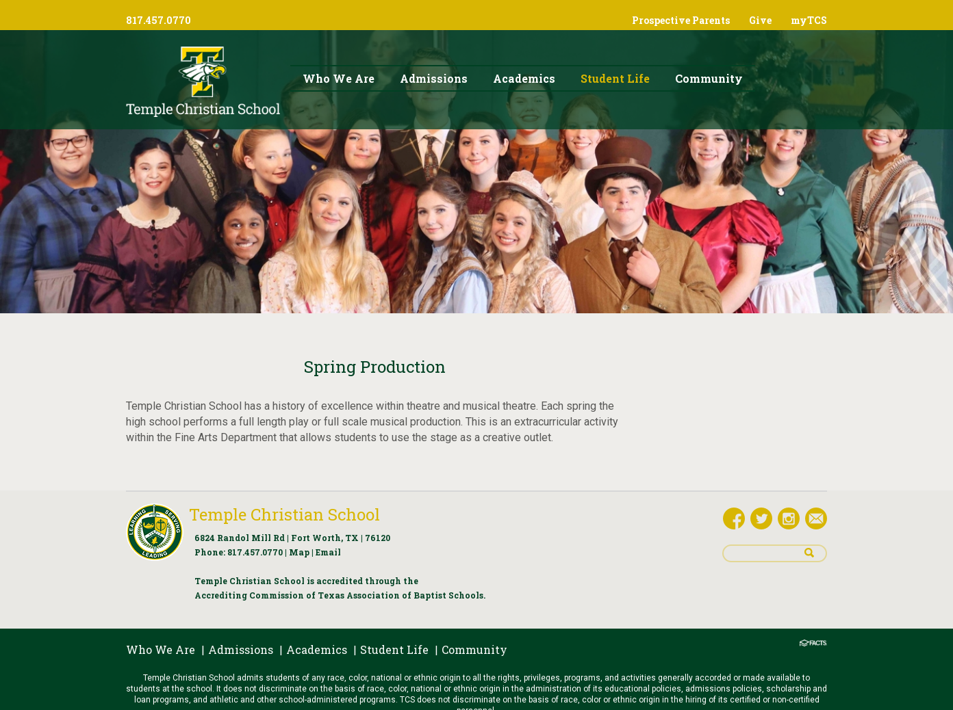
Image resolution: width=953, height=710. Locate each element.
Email (328, 552)
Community (474, 649)
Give (760, 20)
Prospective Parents (681, 20)
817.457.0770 (255, 552)
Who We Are (160, 649)
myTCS (809, 20)
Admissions (240, 649)
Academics (316, 649)
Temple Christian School (284, 514)
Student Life (394, 649)
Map (299, 552)
